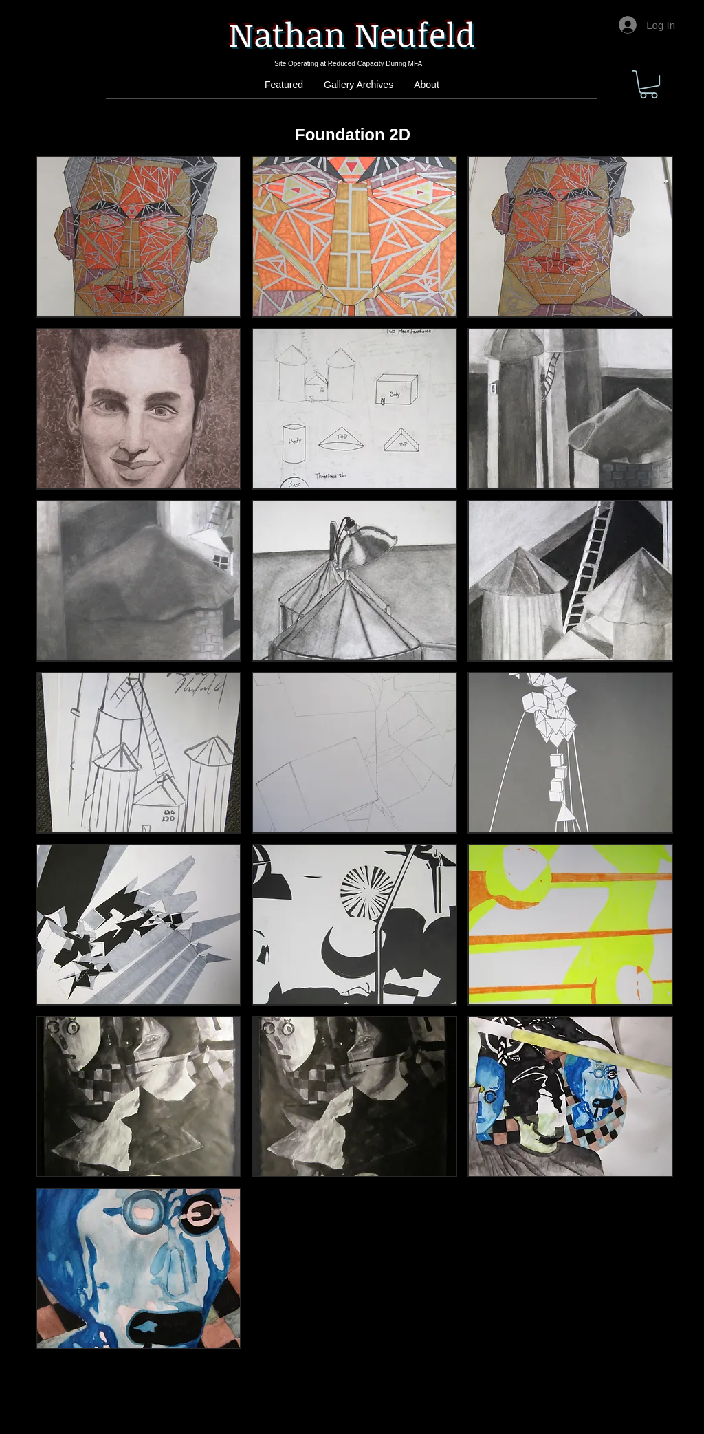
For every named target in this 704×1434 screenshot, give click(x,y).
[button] (649, 84)
